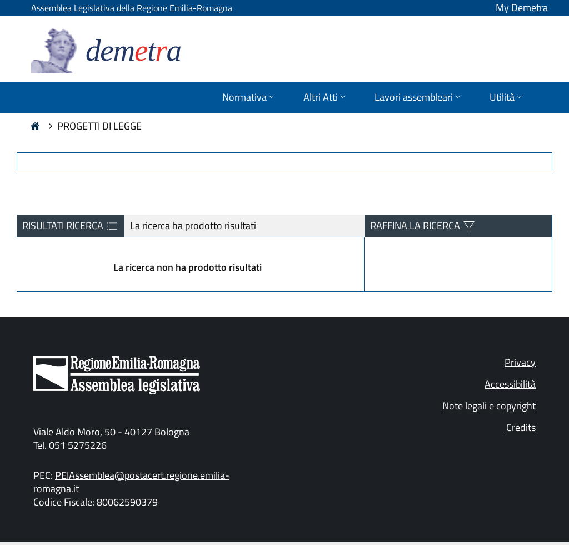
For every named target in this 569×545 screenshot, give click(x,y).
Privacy (520, 362)
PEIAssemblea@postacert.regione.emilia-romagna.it (131, 482)
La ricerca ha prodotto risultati (193, 225)
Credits (521, 427)
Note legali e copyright (489, 405)
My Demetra (522, 7)
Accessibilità (510, 384)
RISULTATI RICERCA (70, 226)
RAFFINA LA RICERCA (416, 225)
